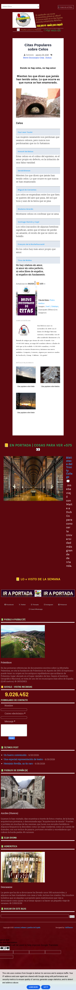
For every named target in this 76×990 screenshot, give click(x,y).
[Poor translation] (6, 948)
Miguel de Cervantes (27, 190)
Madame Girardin (25, 209)
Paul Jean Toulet (25, 132)
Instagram (48, 605)
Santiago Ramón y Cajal (28, 222)
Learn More (33, 987)
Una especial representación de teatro (23, 759)
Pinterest (62, 605)
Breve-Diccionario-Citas (33, 57)
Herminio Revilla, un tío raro (18, 763)
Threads (35, 605)
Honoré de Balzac (25, 151)
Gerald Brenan (24, 170)
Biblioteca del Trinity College (69, 467)
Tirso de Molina (25, 260)
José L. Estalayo (51, 306)
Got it (46, 987)
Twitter (22, 605)
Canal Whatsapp (36, 609)
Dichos (48, 57)
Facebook (9, 605)
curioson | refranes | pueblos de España (27, 927)
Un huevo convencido (15, 754)
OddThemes (69, 927)
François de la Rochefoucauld (31, 244)
